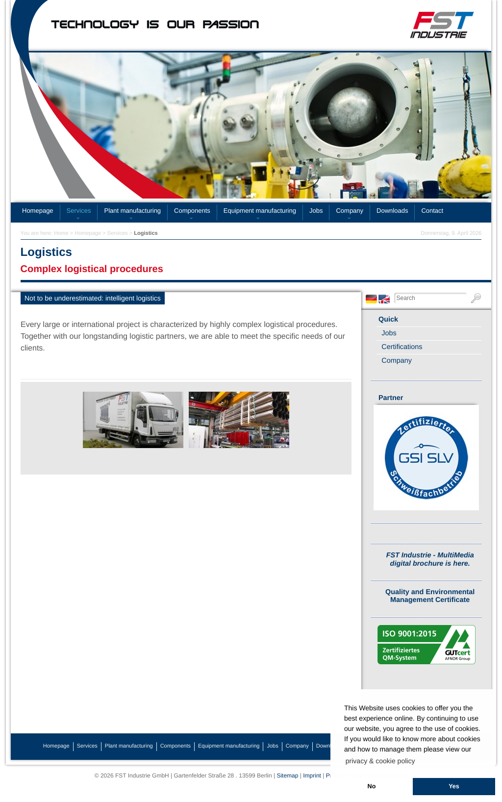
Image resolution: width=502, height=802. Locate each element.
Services (79, 210)
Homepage (37, 210)
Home (61, 233)
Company (349, 210)
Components (192, 210)
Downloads (392, 210)
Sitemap (287, 775)
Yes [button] (454, 786)
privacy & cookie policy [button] (380, 761)
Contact (432, 210)
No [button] (372, 786)
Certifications (401, 347)
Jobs (316, 210)
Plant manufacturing (132, 210)
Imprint (312, 775)
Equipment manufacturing (260, 210)
